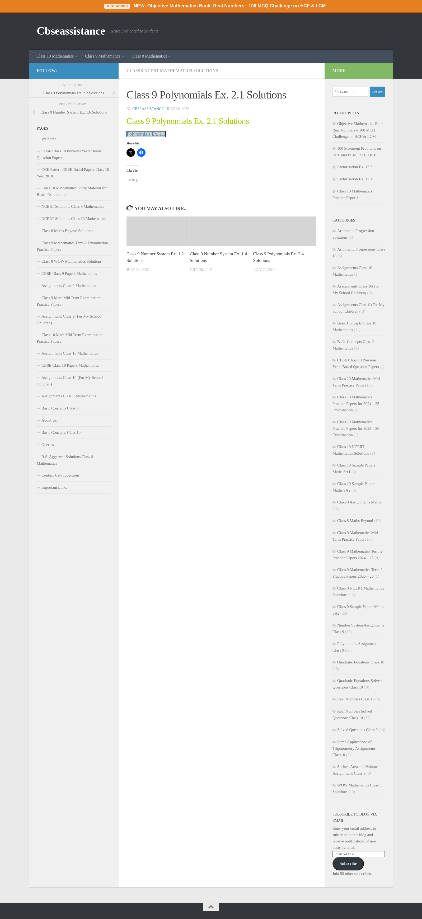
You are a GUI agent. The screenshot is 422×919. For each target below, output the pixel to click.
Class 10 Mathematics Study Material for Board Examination (72, 191)
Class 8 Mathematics (149, 56)
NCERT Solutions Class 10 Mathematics (73, 218)
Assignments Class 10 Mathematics (69, 353)
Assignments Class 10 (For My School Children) (70, 380)
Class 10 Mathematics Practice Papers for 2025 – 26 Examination (355, 428)
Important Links (54, 487)
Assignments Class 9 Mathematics (68, 286)
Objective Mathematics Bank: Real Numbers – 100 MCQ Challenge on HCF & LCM (358, 130)
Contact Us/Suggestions (60, 475)
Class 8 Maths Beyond (355, 521)
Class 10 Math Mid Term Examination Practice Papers (69, 338)
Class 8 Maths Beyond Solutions (67, 231)
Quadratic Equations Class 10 (360, 662)
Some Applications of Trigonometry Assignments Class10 (354, 748)
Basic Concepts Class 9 (59, 408)
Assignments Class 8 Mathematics (68, 396)
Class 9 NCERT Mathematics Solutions (172, 70)
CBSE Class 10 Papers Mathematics (70, 365)
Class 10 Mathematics (55, 56)
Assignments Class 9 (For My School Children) (69, 319)
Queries (47, 444)
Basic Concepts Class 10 (61, 432)
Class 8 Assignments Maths (359, 502)
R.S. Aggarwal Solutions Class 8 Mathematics (65, 460)
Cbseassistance (71, 31)
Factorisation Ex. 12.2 (354, 167)
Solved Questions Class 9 (357, 730)
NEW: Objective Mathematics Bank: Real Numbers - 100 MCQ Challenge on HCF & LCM (230, 5)
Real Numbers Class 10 (355, 699)
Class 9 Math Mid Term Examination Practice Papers (68, 301)
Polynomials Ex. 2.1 (146, 134)
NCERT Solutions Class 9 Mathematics (72, 206)
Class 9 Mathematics (102, 56)
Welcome (48, 139)
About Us (49, 420)
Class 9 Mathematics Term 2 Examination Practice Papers (72, 246)
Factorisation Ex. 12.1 (354, 179)
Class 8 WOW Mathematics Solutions (71, 261)
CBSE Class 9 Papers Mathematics (69, 273)
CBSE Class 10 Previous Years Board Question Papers (69, 154)
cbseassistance (148, 109)
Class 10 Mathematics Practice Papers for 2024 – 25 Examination (355, 403)
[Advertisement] (74, 586)
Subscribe (348, 863)
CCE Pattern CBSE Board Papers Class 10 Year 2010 (73, 172)
